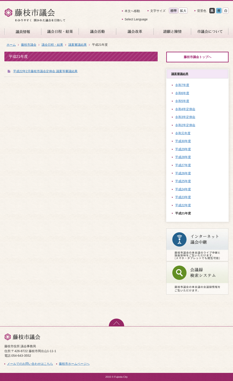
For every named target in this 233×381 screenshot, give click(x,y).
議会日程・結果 (52, 44)
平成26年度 (183, 173)
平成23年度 (183, 197)
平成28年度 (183, 157)
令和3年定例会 (185, 117)
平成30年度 (183, 141)
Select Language (136, 19)
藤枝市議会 (28, 44)
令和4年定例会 (185, 109)
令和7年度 (182, 85)
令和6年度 (182, 93)
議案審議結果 (77, 44)
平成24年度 (183, 189)
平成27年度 (183, 165)
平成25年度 (183, 181)
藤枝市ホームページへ (74, 363)
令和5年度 (182, 101)
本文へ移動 (132, 11)
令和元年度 (183, 133)
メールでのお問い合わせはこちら (30, 363)
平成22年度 (183, 205)
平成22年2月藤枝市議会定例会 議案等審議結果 (45, 71)
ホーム (11, 44)
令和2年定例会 (185, 125)
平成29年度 (183, 149)
